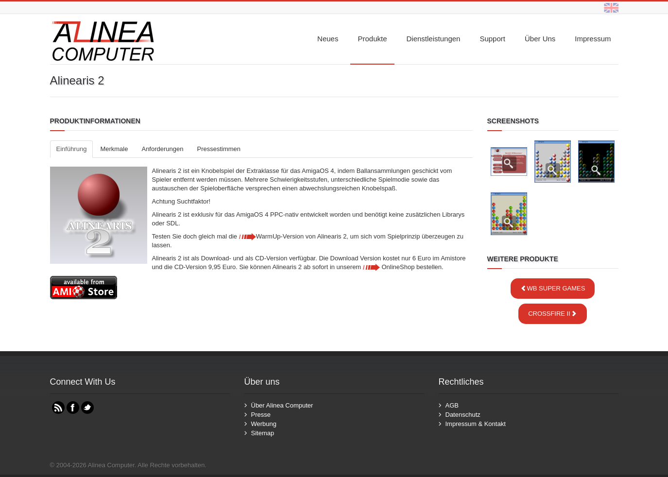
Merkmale (114, 149)
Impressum (593, 38)
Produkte (372, 38)
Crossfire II (552, 313)
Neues (327, 38)
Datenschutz (462, 414)
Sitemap (262, 433)
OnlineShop (389, 267)
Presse (261, 414)
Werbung (264, 423)
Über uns (540, 38)
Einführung (71, 149)
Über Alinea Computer (282, 405)
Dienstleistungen (434, 38)
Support (492, 38)
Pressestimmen (218, 149)
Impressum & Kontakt (475, 423)
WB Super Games (552, 288)
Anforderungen (162, 149)
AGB (452, 405)
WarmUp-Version (271, 236)
